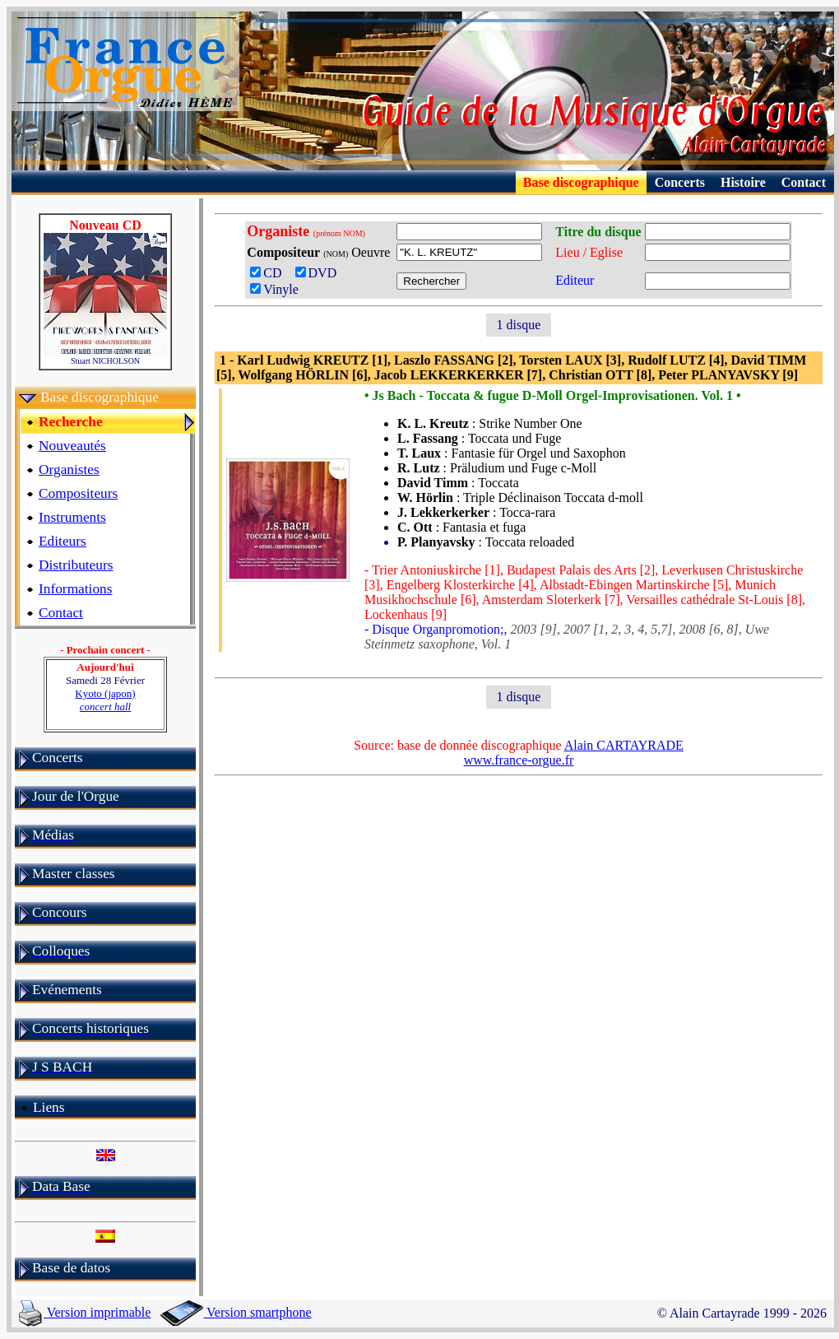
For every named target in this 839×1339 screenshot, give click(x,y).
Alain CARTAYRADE (624, 745)
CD (270, 273)
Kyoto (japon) (105, 700)
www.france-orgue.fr (519, 760)
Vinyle (274, 289)
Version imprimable (85, 1312)
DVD (319, 273)
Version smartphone (235, 1312)
